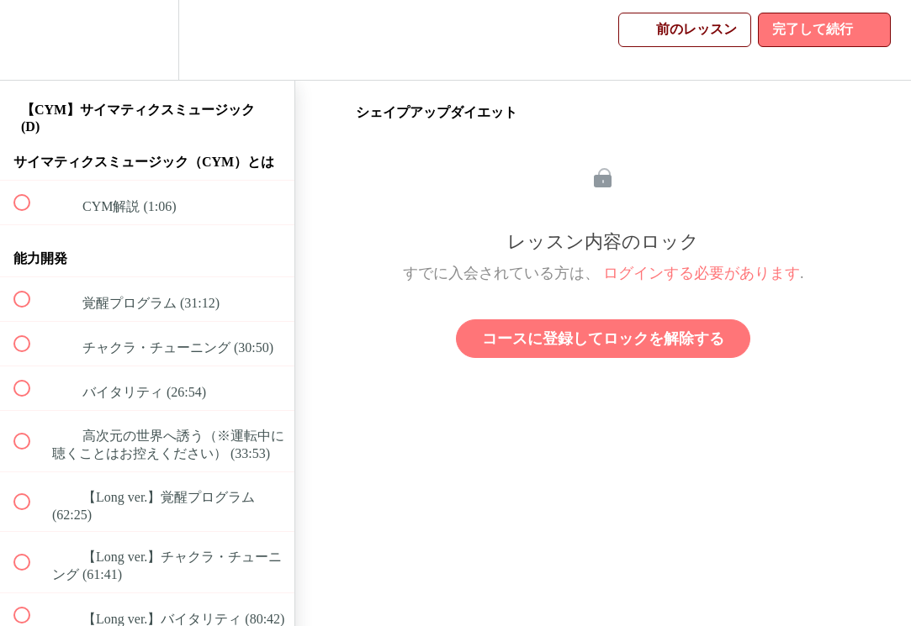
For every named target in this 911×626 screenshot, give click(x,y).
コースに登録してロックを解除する (603, 338)
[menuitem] (147, 40)
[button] (31, 40)
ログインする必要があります (701, 273)
